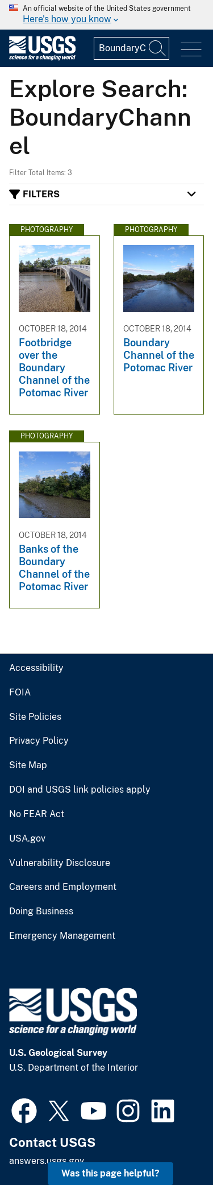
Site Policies (35, 717)
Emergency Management (62, 936)
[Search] (158, 48)
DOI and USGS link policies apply (80, 790)
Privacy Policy (39, 741)
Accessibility (36, 668)
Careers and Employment (62, 887)
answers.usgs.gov (46, 1160)
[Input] (131, 48)
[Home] (42, 57)
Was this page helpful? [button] (110, 1173)
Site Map (28, 765)
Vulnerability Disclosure (59, 863)
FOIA (20, 692)
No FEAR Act (36, 814)
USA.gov (27, 839)
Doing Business (41, 911)
